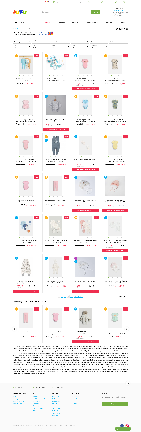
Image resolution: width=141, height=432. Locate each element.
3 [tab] (28, 75)
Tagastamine (36, 401)
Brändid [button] (122, 22)
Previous (14, 329)
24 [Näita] (125, 296)
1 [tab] (19, 75)
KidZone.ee (55, 399)
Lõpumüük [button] (75, 22)
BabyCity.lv (55, 406)
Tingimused (36, 403)
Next (127, 329)
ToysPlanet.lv (56, 413)
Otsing (96, 12)
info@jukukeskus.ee (117, 10)
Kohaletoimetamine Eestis (40, 399)
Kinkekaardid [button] (109, 22)
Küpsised (74, 403)
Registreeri (115, 404)
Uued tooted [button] (61, 22)
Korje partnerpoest (38, 408)
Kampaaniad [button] (47, 22)
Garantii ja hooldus (18, 399)
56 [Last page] (71, 296)
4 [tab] (32, 75)
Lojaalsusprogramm (18, 403)
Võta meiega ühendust (39, 406)
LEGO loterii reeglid (38, 411)
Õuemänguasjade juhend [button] (92, 22)
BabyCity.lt (55, 403)
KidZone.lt (55, 411)
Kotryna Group (56, 401)
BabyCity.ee (55, 396)
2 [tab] (23, 75)
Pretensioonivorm (18, 406)
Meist (14, 396)
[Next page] (78, 296)
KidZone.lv (55, 415)
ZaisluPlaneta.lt (56, 408)
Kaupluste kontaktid (18, 401)
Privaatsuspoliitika (77, 396)
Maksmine (35, 396)
